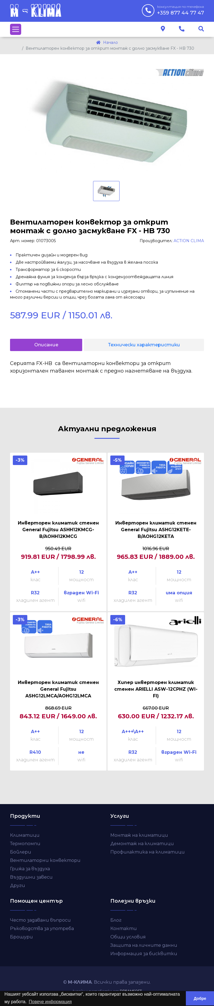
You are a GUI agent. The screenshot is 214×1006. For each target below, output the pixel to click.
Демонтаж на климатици (142, 843)
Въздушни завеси (31, 877)
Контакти (123, 928)
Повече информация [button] (50, 1001)
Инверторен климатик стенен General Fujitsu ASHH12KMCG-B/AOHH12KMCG (58, 529)
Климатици (25, 835)
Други (17, 885)
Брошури (21, 937)
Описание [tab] (46, 344)
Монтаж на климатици (139, 835)
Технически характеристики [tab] (144, 344)
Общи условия (128, 937)
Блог (115, 920)
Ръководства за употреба (42, 928)
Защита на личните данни (143, 945)
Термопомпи (25, 843)
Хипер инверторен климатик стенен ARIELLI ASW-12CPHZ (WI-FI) (156, 689)
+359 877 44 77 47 (180, 10)
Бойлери (20, 852)
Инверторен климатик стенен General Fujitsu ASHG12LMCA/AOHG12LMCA (58, 689)
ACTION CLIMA (189, 240)
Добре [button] (200, 998)
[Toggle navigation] (15, 29)
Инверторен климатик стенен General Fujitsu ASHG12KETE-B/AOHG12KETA (155, 529)
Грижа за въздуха (30, 868)
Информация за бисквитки (143, 953)
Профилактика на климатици (147, 852)
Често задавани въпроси (40, 920)
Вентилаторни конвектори (45, 860)
